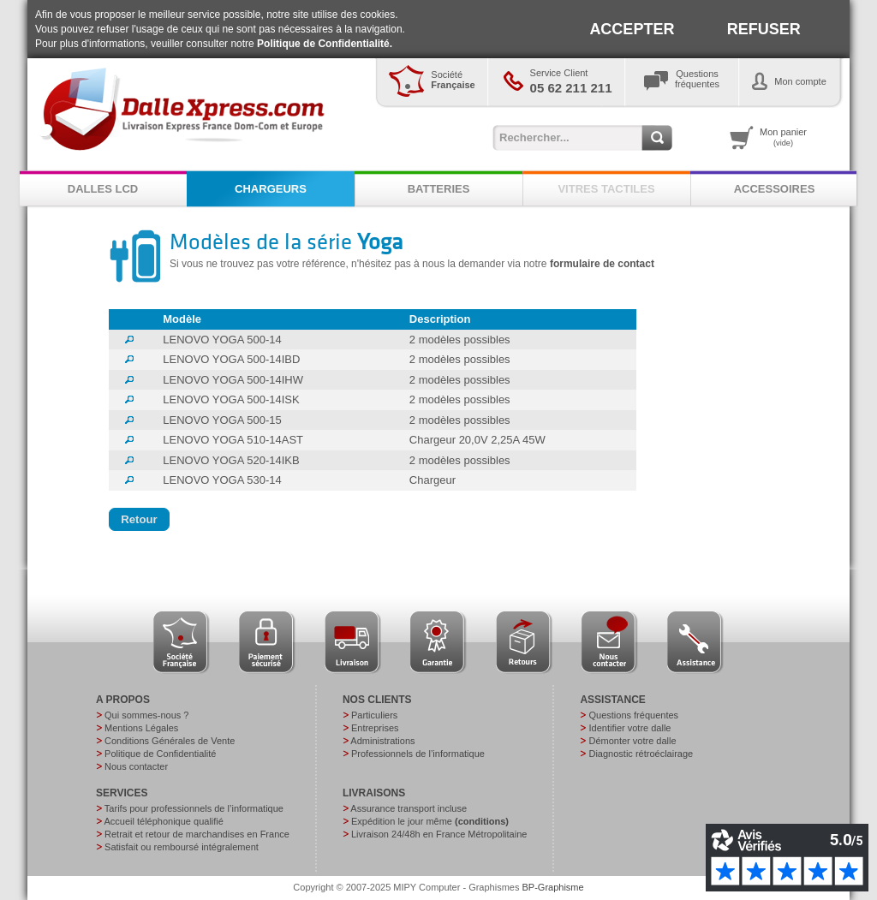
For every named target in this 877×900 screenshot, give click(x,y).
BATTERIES (439, 188)
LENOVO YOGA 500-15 (222, 420)
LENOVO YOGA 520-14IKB (231, 460)
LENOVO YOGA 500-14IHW (233, 379)
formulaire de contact (602, 264)
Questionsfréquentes (697, 79)
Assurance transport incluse (408, 808)
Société (452, 79)
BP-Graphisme (553, 887)
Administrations (382, 741)
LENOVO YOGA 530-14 (222, 480)
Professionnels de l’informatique (418, 753)
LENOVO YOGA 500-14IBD (231, 359)
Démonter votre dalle (632, 741)
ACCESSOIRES (774, 188)
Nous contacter (136, 766)
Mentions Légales (141, 728)
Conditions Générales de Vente (169, 741)
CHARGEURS (271, 188)
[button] (139, 520)
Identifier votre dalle (629, 728)
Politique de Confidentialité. (324, 44)
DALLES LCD (103, 188)
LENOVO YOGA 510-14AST (233, 439)
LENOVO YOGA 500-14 (222, 339)
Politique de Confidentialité (160, 753)
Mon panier (783, 137)
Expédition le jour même (430, 821)
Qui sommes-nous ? (146, 715)
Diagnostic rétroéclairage (640, 753)
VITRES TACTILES (606, 188)
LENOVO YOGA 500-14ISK (231, 399)
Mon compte (800, 81)
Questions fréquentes (633, 715)
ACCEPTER (631, 29)
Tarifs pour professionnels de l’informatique (193, 808)
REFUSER (764, 29)
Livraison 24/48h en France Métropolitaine (439, 834)
